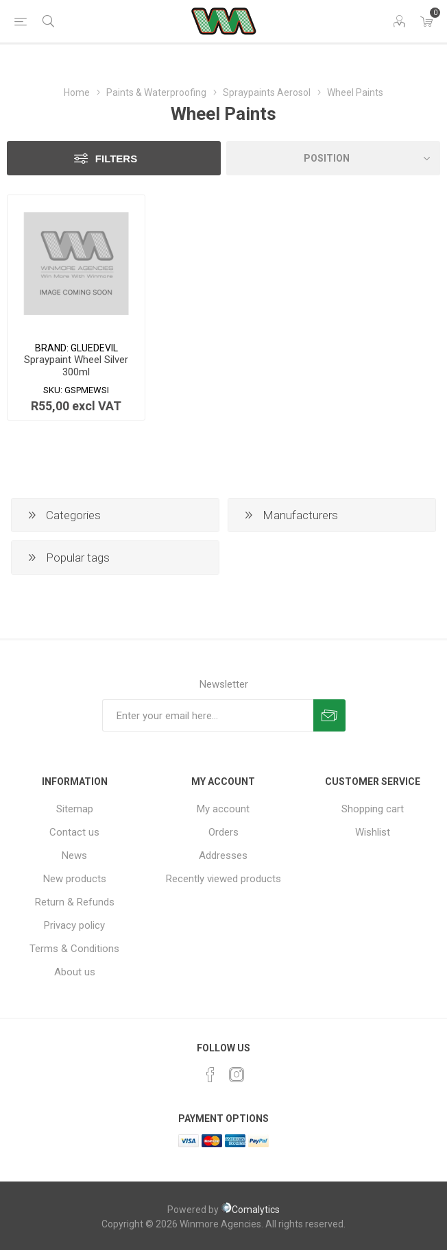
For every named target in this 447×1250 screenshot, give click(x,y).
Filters (116, 158)
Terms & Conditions (74, 948)
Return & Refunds (74, 902)
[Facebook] (210, 1075)
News (74, 855)
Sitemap (74, 809)
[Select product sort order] (333, 158)
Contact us (74, 832)
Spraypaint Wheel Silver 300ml (76, 365)
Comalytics (250, 1209)
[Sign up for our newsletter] (207, 715)
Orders (223, 832)
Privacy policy (74, 925)
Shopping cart (372, 809)
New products (74, 879)
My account (223, 809)
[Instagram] (236, 1075)
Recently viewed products (223, 879)
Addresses (223, 855)
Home (77, 92)
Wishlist (372, 832)
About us (74, 972)
